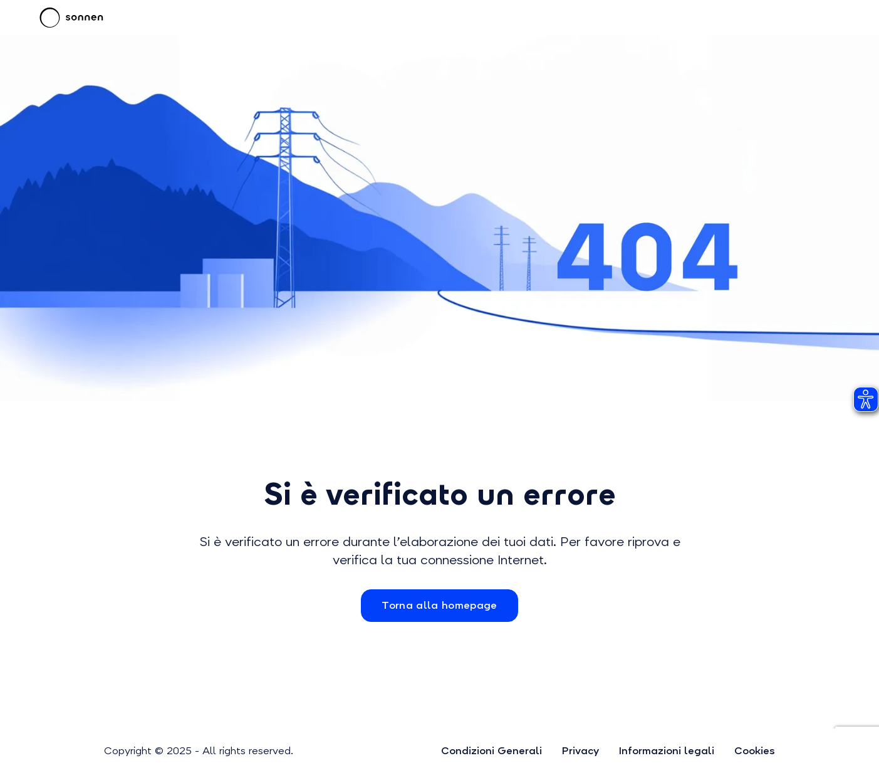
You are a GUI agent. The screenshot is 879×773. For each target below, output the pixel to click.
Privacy (580, 751)
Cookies (754, 751)
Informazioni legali (666, 751)
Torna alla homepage (439, 605)
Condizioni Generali (491, 751)
